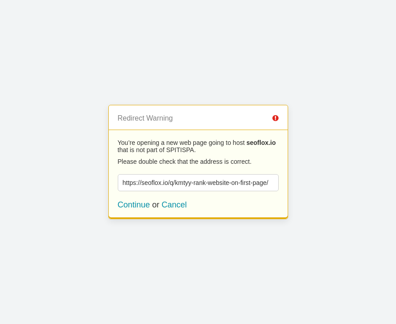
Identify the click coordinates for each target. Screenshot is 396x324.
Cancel (174, 204)
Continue (134, 204)
